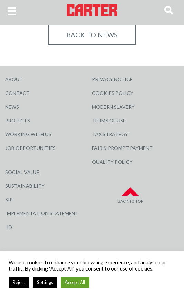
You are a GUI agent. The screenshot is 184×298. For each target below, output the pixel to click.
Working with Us (28, 134)
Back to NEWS (92, 35)
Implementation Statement (42, 213)
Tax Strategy (110, 134)
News (12, 107)
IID (8, 227)
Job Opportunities (30, 148)
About (14, 79)
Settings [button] (45, 282)
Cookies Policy (112, 93)
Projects (17, 120)
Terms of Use (109, 120)
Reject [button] (19, 282)
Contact (17, 93)
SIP (9, 199)
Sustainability (25, 186)
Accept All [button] (75, 282)
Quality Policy (112, 162)
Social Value (22, 172)
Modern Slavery (113, 107)
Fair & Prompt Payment (122, 148)
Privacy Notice (112, 79)
